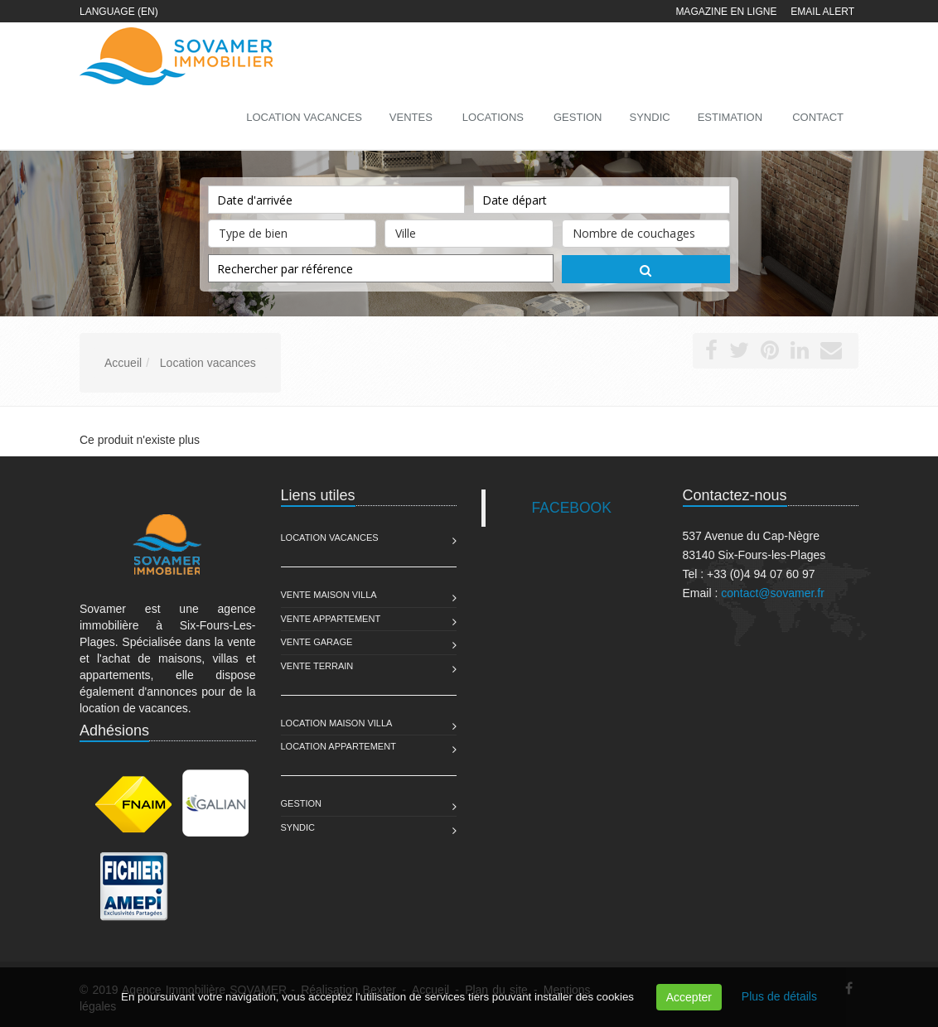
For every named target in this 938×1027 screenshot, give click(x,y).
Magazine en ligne (725, 11)
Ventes (411, 117)
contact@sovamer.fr (772, 593)
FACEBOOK (572, 507)
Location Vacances (330, 537)
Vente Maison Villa (329, 595)
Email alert (822, 11)
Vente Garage (317, 642)
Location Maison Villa (337, 723)
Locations (493, 117)
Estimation (730, 117)
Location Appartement (338, 746)
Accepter (689, 997)
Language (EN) (119, 11)
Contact (818, 117)
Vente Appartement (331, 619)
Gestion (301, 803)
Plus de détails (779, 996)
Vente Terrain (317, 666)
